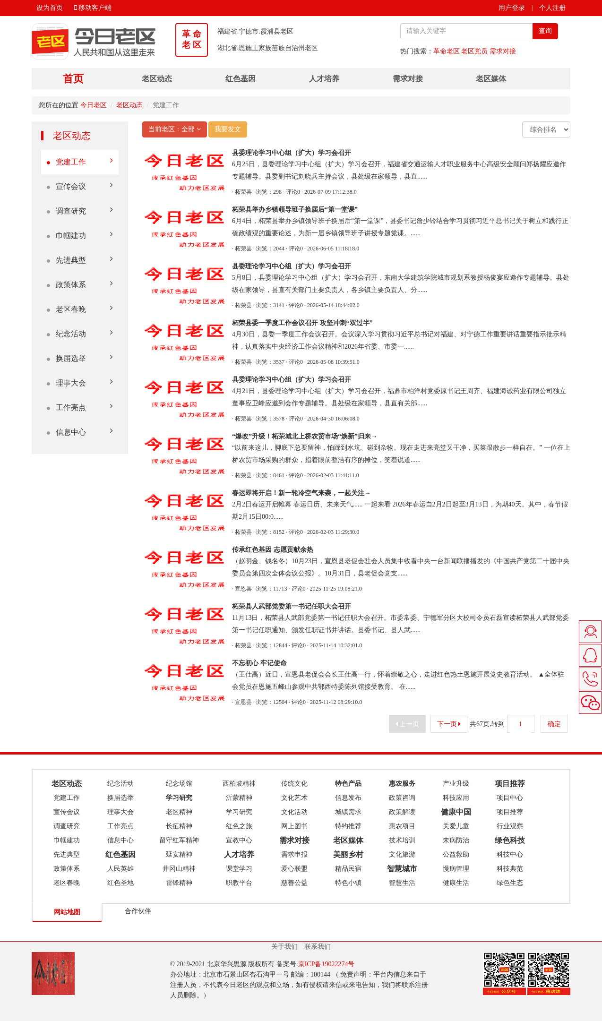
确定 (554, 724)
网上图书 (294, 826)
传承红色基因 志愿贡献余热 (272, 549)
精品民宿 (348, 868)
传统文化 (294, 783)
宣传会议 (80, 185)
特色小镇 (348, 882)
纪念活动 (80, 333)
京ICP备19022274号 (326, 964)
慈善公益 (294, 882)
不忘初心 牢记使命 (259, 663)
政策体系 (80, 284)
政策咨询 (402, 797)
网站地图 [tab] (67, 912)
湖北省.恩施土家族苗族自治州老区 (267, 47)
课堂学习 (239, 868)
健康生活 (456, 882)
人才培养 (324, 79)
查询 (545, 30)
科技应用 (456, 797)
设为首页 (49, 7)
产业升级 (456, 783)
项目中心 (510, 797)
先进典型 (80, 259)
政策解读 (402, 811)
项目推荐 (510, 811)
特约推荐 (348, 826)
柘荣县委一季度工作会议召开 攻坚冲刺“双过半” (302, 322)
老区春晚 (80, 308)
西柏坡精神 (239, 783)
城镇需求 (348, 811)
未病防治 (456, 840)
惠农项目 (402, 826)
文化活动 (294, 811)
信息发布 (348, 797)
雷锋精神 (179, 882)
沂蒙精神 (239, 797)
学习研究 (239, 811)
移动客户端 (93, 7)
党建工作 (80, 161)
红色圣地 (120, 882)
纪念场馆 (179, 783)
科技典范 (510, 868)
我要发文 (228, 129)
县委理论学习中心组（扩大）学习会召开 (291, 152)
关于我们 (284, 946)
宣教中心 (239, 840)
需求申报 (294, 854)
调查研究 (80, 210)
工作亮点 (80, 407)
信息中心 (80, 431)
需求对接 (503, 51)
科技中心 (510, 854)
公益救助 (456, 854)
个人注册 (552, 7)
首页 (73, 79)
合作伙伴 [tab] (138, 911)
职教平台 (239, 882)
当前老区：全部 (174, 129)
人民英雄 (120, 868)
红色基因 (240, 79)
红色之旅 (239, 826)
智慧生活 (402, 882)
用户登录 (512, 7)
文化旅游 (402, 854)
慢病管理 (456, 868)
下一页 (449, 724)
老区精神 (179, 811)
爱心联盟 (294, 868)
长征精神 (179, 826)
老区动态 (157, 79)
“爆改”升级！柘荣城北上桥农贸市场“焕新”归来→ (305, 436)
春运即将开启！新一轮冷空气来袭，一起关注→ (301, 493)
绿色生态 (510, 882)
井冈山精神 (179, 868)
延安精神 (179, 854)
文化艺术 (294, 797)
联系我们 (317, 946)
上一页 (408, 724)
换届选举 (80, 357)
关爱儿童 (456, 826)
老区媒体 (491, 79)
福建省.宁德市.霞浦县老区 (255, 31)
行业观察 (510, 826)
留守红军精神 (179, 840)
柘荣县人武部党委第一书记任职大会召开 (291, 606)
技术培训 (402, 840)
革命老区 (446, 51)
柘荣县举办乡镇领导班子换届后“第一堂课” (295, 209)
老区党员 (474, 51)
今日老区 (93, 105)
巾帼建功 (80, 235)
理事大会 (80, 382)
